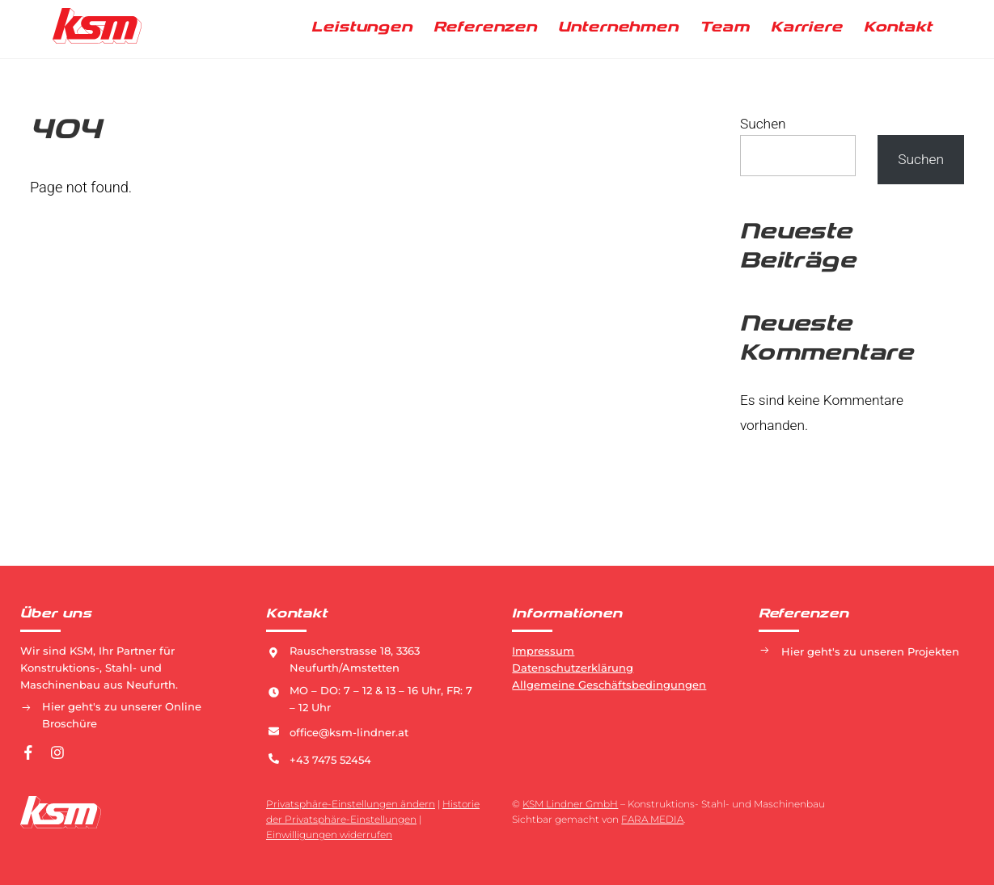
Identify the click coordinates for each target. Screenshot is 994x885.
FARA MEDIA (652, 819)
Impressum (543, 650)
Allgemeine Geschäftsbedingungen (609, 684)
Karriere (807, 27)
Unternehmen (618, 27)
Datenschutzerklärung (572, 667)
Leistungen (361, 27)
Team (725, 27)
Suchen (763, 124)
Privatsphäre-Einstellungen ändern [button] (350, 804)
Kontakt (898, 27)
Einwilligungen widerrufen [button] (329, 834)
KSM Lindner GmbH (570, 804)
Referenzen (485, 27)
